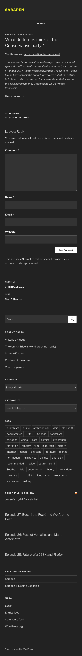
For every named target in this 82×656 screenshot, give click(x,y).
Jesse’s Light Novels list (21, 499)
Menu (41, 23)
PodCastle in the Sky (20, 493)
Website (10, 231)
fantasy (26, 445)
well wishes (13, 481)
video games (43, 475)
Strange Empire (14, 353)
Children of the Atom (17, 360)
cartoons (12, 439)
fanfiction (12, 445)
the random (65, 469)
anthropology (41, 428)
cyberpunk (59, 439)
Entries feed (12, 612)
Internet (11, 451)
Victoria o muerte (15, 339)
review (31, 463)
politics (24, 118)
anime (26, 428)
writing (27, 481)
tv (22, 475)
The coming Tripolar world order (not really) (30, 346)
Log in (8, 605)
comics (45, 439)
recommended (15, 463)
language (35, 451)
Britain (30, 433)
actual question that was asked (42, 54)
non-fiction (13, 457)
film (36, 445)
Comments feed (14, 619)
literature (50, 451)
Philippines (29, 457)
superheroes (35, 469)
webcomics (61, 475)
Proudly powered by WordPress (18, 649)
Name (9, 197)
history (62, 445)
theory (50, 469)
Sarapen (14, 10)
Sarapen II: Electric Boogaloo (22, 585)
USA (29, 475)
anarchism (13, 428)
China (24, 439)
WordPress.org (14, 626)
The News (14, 114)
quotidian (57, 457)
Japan (23, 451)
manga (63, 451)
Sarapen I (10, 578)
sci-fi (52, 463)
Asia (55, 428)
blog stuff (67, 428)
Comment (12, 150)
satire (42, 463)
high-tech (48, 445)
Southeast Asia (15, 469)
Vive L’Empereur (14, 367)
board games (14, 433)
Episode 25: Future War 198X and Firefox (34, 554)
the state (12, 475)
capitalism (56, 433)
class (34, 439)
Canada (13, 118)
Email (9, 214)
